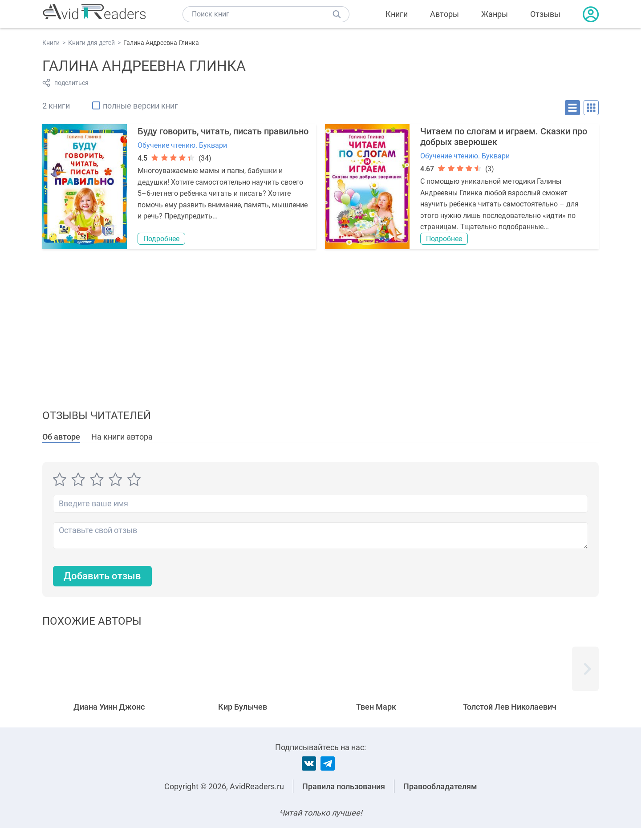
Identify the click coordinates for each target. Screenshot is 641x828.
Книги (396, 14)
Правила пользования (343, 786)
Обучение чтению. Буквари (182, 145)
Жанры (494, 14)
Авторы (444, 14)
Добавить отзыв (102, 576)
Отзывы (545, 14)
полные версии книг (140, 105)
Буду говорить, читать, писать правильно (223, 131)
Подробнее (161, 238)
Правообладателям (440, 786)
